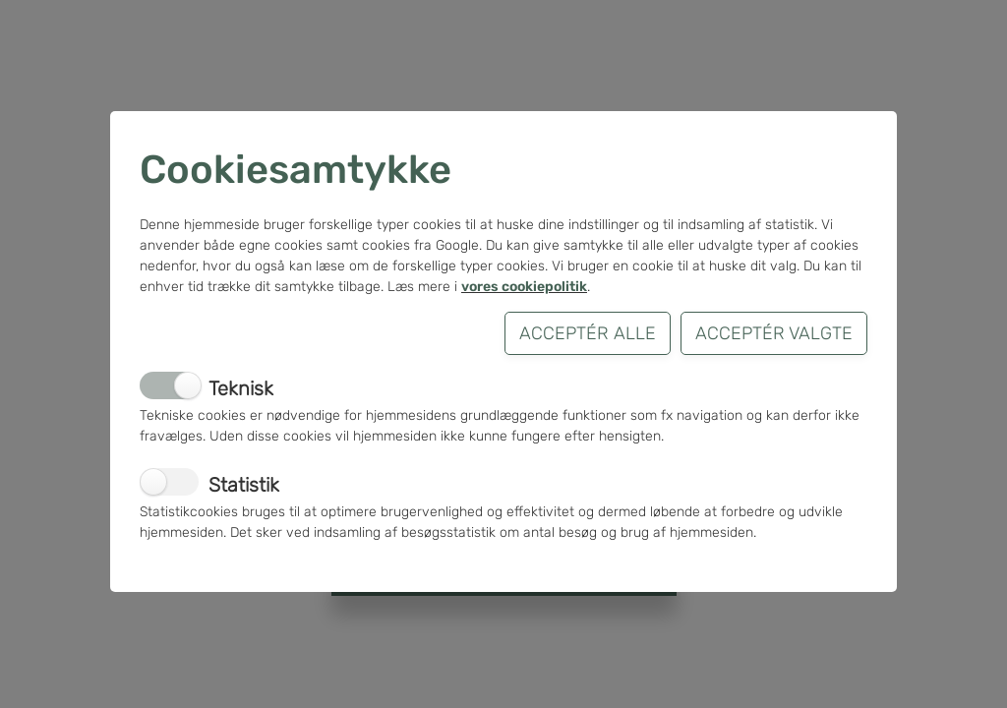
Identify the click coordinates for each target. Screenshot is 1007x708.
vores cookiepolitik (524, 286)
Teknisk (240, 388)
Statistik (243, 485)
